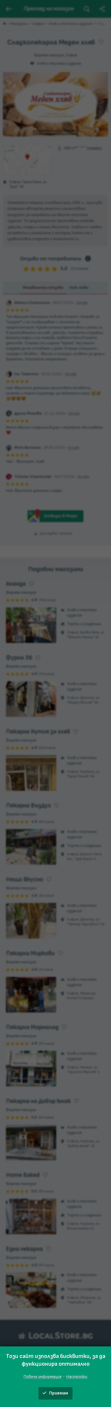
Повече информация (43, 1376)
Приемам (55, 1393)
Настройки (76, 1376)
